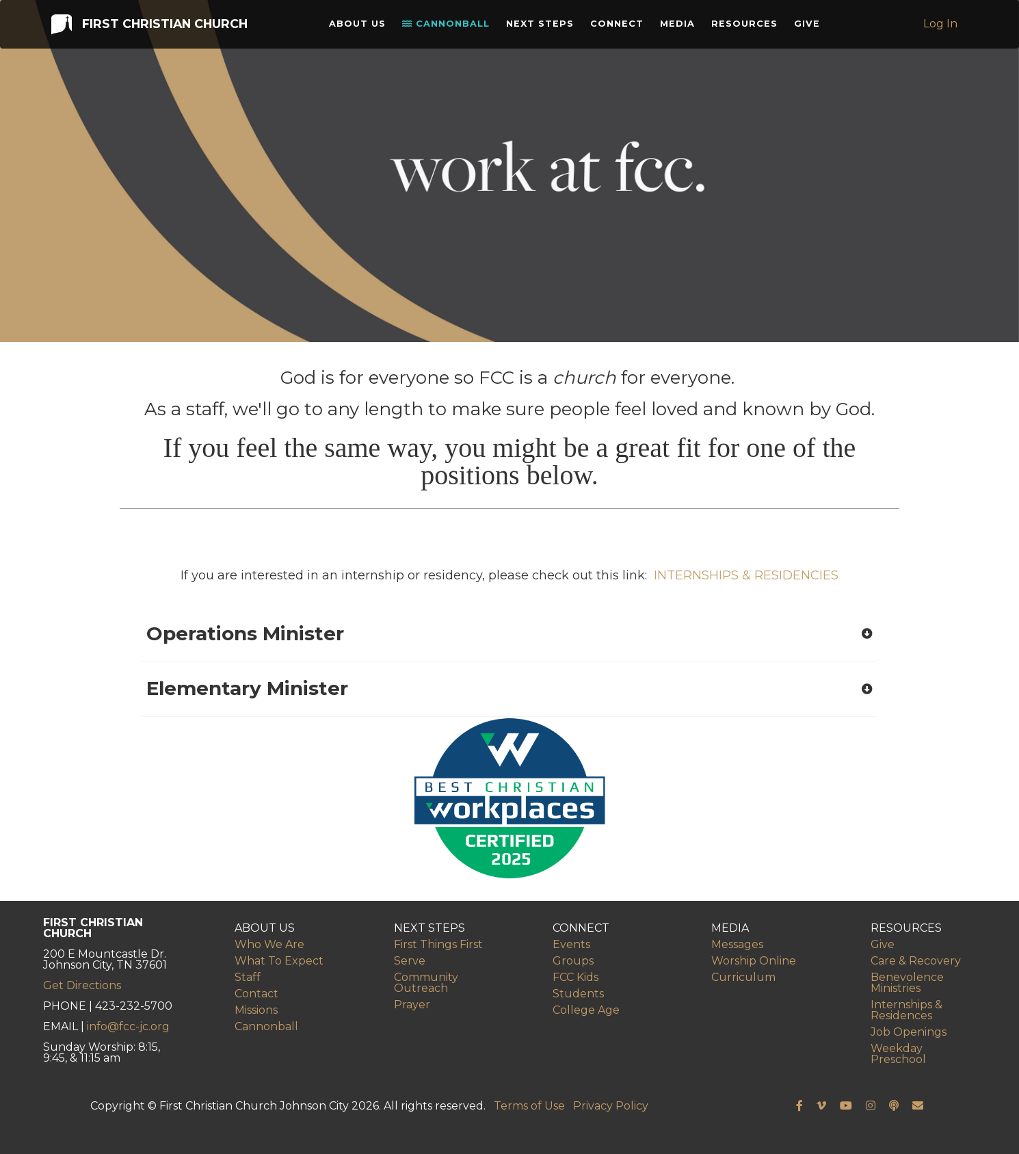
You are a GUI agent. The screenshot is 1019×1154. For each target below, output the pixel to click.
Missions (256, 1010)
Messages (737, 944)
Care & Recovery (916, 960)
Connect (620, 27)
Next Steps (543, 27)
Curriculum (743, 977)
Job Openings (909, 1031)
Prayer (412, 1004)
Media (680, 27)
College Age (586, 1010)
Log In (942, 27)
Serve (409, 960)
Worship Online (753, 960)
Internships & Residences (906, 1010)
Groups (573, 960)
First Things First (438, 944)
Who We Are (269, 944)
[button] (509, 634)
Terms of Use (529, 1105)
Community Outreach (426, 983)
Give (810, 27)
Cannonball (449, 27)
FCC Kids (575, 977)
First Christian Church (148, 26)
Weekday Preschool (898, 1054)
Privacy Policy (610, 1105)
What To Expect (279, 960)
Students (578, 993)
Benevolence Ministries (907, 983)
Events (571, 944)
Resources (748, 27)
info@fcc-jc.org (128, 1026)
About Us (360, 27)
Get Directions (82, 985)
